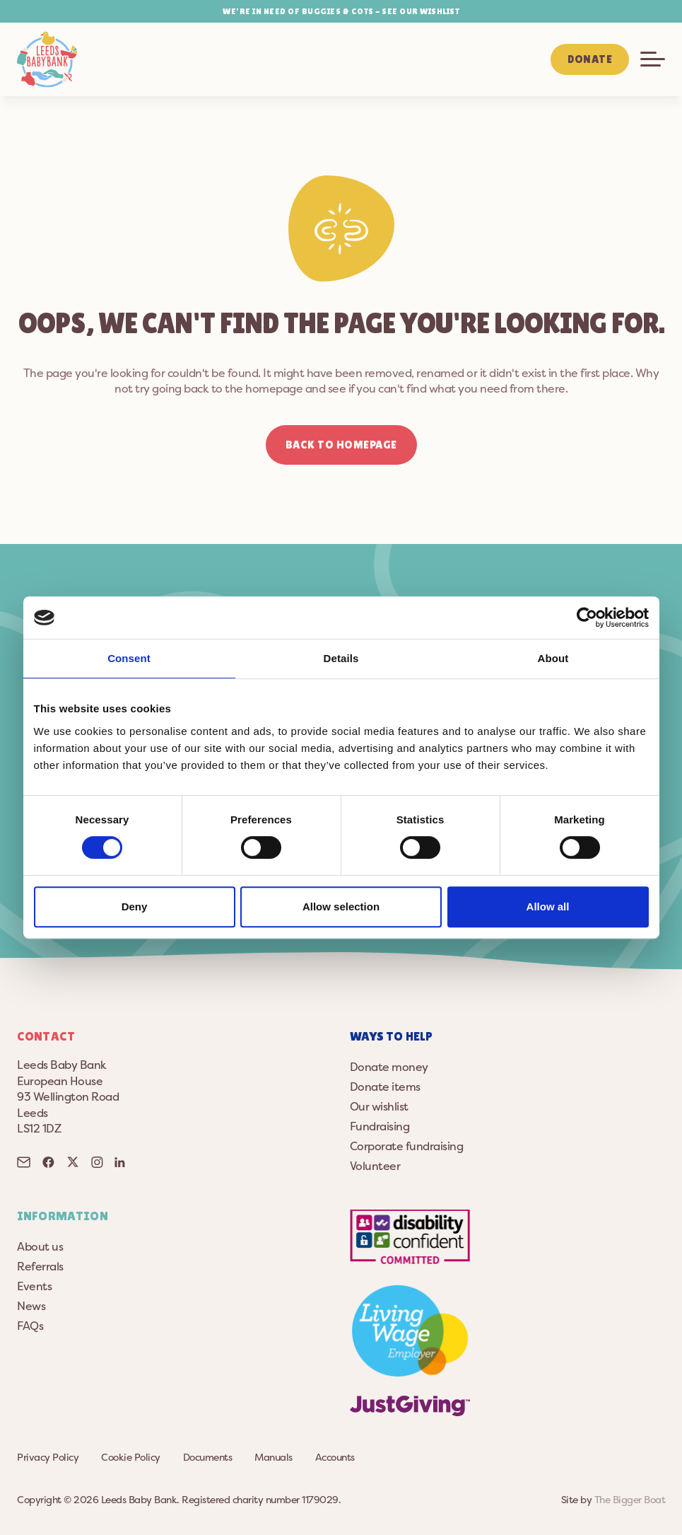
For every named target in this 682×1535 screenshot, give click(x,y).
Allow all (548, 906)
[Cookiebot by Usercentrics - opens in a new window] (587, 617)
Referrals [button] (40, 1266)
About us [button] (40, 1246)
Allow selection (341, 906)
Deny (135, 906)
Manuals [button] (273, 1457)
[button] (47, 59)
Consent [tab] (129, 658)
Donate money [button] (389, 1066)
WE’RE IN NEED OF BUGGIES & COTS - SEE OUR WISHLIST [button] (341, 11)
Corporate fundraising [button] (407, 1146)
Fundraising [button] (380, 1126)
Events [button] (34, 1286)
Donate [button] (590, 59)
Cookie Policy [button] (130, 1457)
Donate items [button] (385, 1086)
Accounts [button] (335, 1457)
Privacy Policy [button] (47, 1457)
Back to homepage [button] (341, 444)
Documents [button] (208, 1457)
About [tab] (553, 658)
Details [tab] (341, 658)
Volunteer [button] (375, 1166)
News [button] (31, 1306)
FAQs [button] (30, 1325)
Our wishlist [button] (379, 1106)
